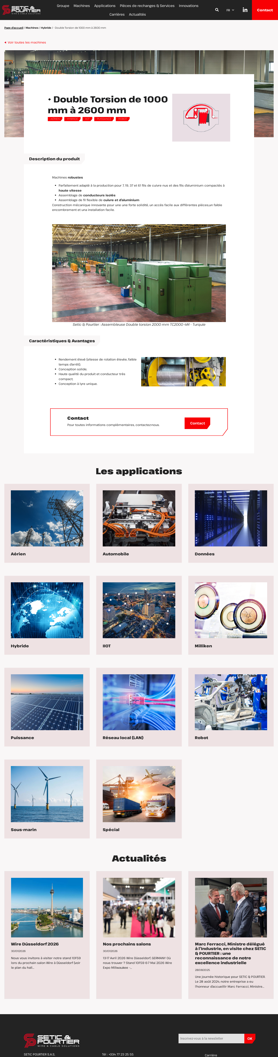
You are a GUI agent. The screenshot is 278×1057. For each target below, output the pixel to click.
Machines (82, 5)
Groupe (63, 5)
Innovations (189, 5)
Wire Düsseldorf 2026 (35, 944)
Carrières (117, 14)
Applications (105, 5)
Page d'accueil (13, 27)
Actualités (137, 14)
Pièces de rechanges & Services (147, 5)
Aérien (55, 119)
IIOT (87, 119)
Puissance (104, 119)
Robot (122, 119)
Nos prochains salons (127, 944)
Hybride (46, 27)
